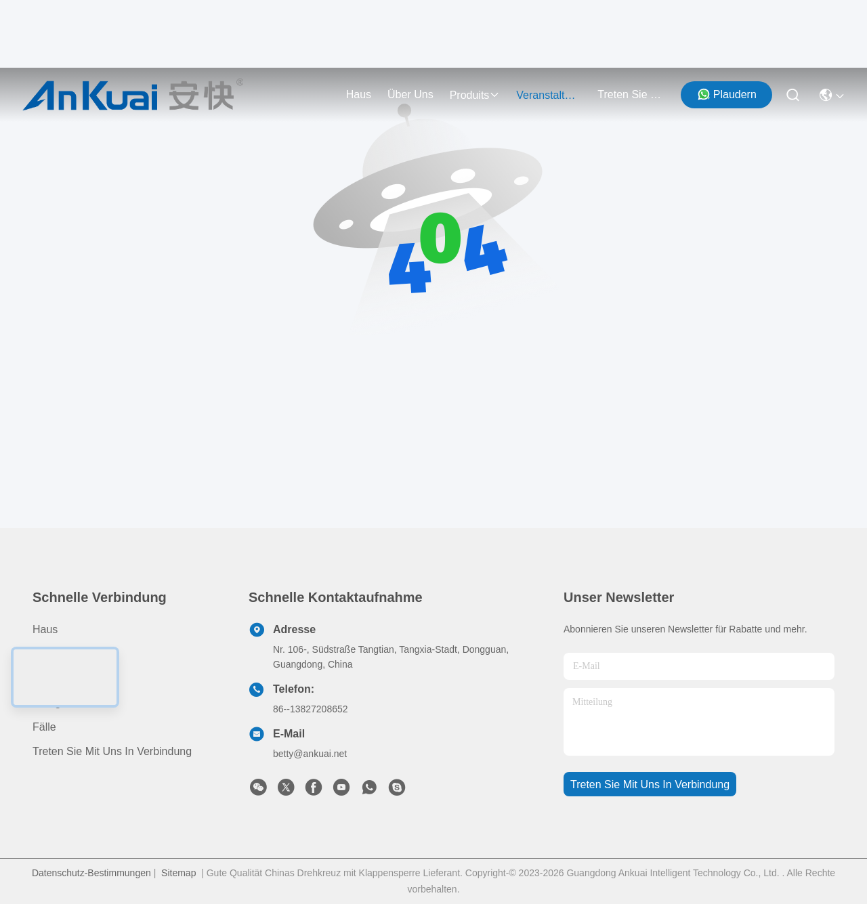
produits (475, 95)
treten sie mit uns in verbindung (629, 94)
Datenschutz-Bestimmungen (91, 872)
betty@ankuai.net (310, 753)
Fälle (44, 727)
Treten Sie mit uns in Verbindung (112, 751)
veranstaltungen (548, 95)
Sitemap (178, 872)
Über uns (410, 94)
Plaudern (727, 94)
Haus (358, 94)
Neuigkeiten (61, 702)
